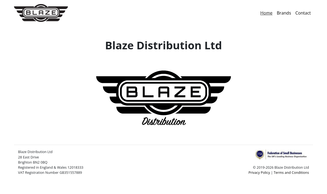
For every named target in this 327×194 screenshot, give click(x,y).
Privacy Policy (259, 172)
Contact (303, 13)
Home (267, 12)
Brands (284, 13)
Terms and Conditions (291, 172)
